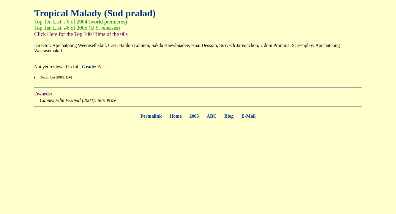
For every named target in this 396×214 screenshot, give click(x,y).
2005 (194, 116)
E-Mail (248, 116)
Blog (229, 116)
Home (176, 116)
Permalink (151, 116)
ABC (211, 116)
